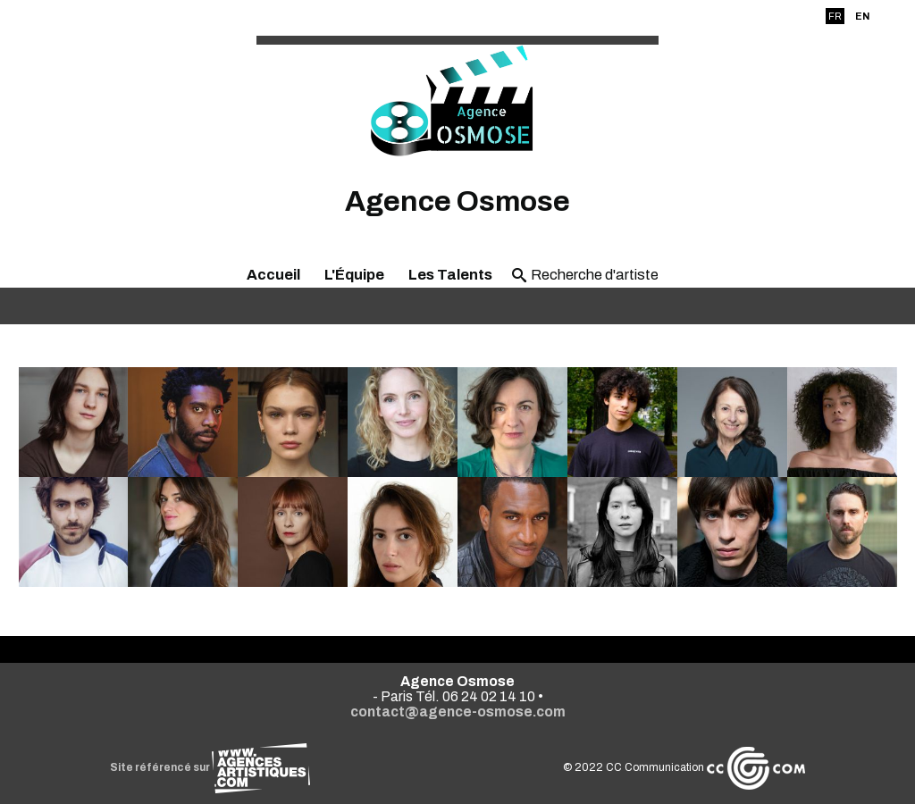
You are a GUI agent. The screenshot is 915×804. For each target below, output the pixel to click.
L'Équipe (354, 274)
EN (862, 16)
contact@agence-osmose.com (458, 711)
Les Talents (450, 274)
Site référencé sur (210, 767)
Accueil (273, 274)
